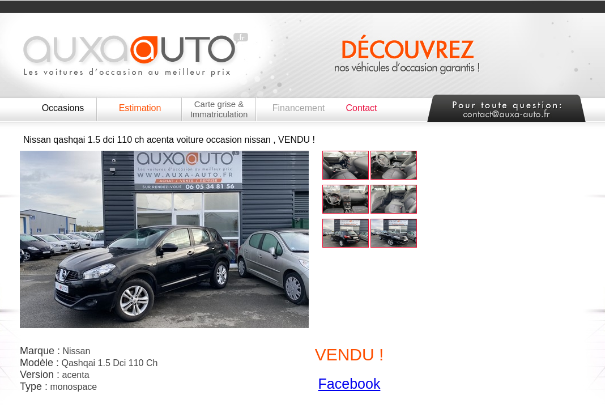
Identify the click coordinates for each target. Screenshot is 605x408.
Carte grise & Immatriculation (219, 109)
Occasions (63, 108)
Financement (298, 108)
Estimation (140, 108)
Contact (361, 108)
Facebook (349, 384)
